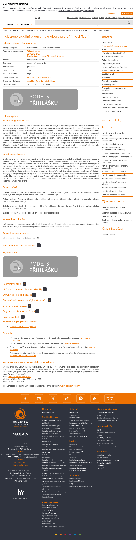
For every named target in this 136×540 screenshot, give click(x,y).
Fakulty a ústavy (45, 30)
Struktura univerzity (28, 30)
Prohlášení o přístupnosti (106, 432)
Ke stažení (100, 466)
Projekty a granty (103, 415)
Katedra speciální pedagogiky (114, 175)
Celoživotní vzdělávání (111, 97)
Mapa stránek (72, 18)
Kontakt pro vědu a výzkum (107, 421)
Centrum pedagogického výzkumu (116, 213)
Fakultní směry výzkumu (106, 413)
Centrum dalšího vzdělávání (113, 195)
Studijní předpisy (75, 465)
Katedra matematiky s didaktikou (116, 153)
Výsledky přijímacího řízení (113, 53)
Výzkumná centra (113, 201)
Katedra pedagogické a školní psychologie (114, 161)
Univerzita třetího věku (111, 101)
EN (39, 18)
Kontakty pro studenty (77, 471)
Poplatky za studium (110, 81)
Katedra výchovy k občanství (114, 188)
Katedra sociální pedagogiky (114, 171)
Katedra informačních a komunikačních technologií (114, 149)
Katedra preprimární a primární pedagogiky (115, 167)
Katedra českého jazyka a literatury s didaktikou (117, 140)
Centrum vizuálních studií (112, 216)
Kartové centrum (48, 524)
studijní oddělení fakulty (69, 386)
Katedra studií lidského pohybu (23, 327)
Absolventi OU (108, 94)
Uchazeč (77, 30)
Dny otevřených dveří (111, 64)
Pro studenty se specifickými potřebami (114, 89)
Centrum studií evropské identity (54, 492)
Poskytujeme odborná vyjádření (108, 460)
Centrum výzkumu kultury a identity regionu (117, 221)
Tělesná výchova (34, 51)
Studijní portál (111, 18)
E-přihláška (107, 43)
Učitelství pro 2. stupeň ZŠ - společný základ (45, 56)
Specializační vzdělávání (112, 104)
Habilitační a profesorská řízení (108, 418)
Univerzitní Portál (125, 18)
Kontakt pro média (104, 455)
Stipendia (106, 78)
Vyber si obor (74, 415)
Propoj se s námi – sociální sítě (115, 108)
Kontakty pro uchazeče (111, 111)
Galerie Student (108, 235)
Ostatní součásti (112, 228)
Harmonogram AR (76, 452)
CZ (36, 18)
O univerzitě (13, 30)
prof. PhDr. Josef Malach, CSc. (39, 78)
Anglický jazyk (33, 54)
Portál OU (73, 444)
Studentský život (109, 85)
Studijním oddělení (71, 344)
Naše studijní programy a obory (96, 30)
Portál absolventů (76, 478)
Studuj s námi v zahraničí (112, 71)
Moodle (95, 18)
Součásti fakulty (108, 74)
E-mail (101, 18)
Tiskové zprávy (102, 458)
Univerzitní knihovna (50, 505)
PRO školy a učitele (104, 438)
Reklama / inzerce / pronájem (107, 446)
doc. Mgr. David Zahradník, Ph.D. (41, 81)
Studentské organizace (77, 468)
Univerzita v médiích (104, 463)
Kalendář (100, 468)
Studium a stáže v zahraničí (79, 455)
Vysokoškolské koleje (50, 516)
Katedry (107, 127)
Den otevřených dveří (77, 431)
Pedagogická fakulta (62, 30)
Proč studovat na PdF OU (112, 56)
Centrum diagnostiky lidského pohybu (114, 208)
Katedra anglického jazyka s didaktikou (113, 134)
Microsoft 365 (85, 18)
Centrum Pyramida (49, 513)
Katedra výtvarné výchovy (112, 191)
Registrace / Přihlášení (77, 481)
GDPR (99, 430)
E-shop (99, 435)
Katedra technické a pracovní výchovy (114, 183)
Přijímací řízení (108, 49)
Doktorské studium (110, 60)
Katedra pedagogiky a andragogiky (117, 157)
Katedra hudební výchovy (112, 144)
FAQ (71, 484)
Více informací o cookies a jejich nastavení (76, 11)
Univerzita (12, 25)
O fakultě (26, 25)
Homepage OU (48, 412)
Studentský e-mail (76, 447)
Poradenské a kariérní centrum (23, 356)
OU (4, 30)
